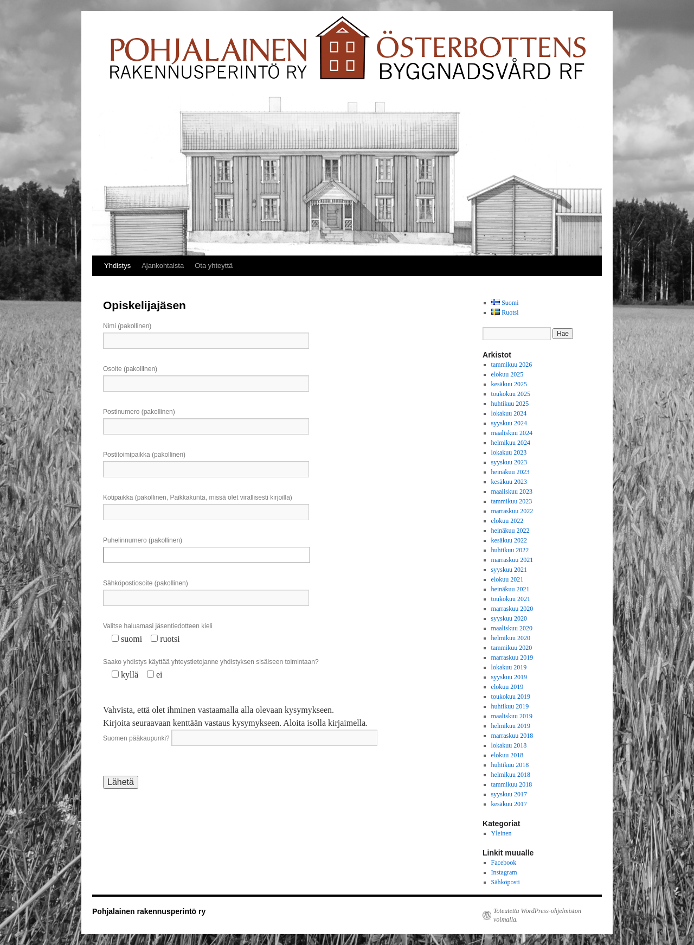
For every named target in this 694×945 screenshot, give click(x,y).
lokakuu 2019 (509, 667)
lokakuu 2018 (509, 745)
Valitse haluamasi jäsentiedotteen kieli (158, 626)
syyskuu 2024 (509, 423)
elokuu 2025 (507, 374)
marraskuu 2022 (512, 511)
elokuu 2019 (507, 687)
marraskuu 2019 (512, 657)
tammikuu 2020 (511, 648)
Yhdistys (117, 265)
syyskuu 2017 (509, 794)
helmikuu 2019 (510, 726)
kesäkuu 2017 (509, 804)
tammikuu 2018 (511, 784)
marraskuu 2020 (512, 608)
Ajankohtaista (163, 265)
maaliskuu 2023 (511, 491)
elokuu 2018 (507, 755)
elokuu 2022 (507, 521)
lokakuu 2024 (509, 413)
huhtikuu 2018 (510, 765)
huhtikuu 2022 (510, 550)
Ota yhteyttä (214, 265)
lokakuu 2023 (509, 452)
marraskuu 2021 (512, 560)
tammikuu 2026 (511, 364)
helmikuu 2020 (510, 638)
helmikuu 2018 (510, 774)
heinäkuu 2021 (510, 589)
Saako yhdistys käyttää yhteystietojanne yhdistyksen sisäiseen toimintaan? (211, 662)
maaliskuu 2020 (511, 628)
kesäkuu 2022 (509, 540)
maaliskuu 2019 (511, 716)
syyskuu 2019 (509, 677)
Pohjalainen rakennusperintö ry (148, 911)
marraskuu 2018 (512, 735)
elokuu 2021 (507, 579)
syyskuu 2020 (509, 618)
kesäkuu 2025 (509, 384)
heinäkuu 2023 (510, 472)
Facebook (504, 862)
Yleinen (501, 833)
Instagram (504, 872)
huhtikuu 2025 (510, 403)
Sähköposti (505, 882)
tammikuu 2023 (511, 501)
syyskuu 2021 (509, 569)
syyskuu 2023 (509, 462)
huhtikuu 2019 (510, 706)
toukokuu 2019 (510, 696)
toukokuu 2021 (510, 599)
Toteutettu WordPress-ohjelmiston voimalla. (537, 915)
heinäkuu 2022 (510, 530)
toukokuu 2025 (510, 394)
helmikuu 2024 (510, 442)
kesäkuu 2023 (509, 482)
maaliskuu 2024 (511, 433)
